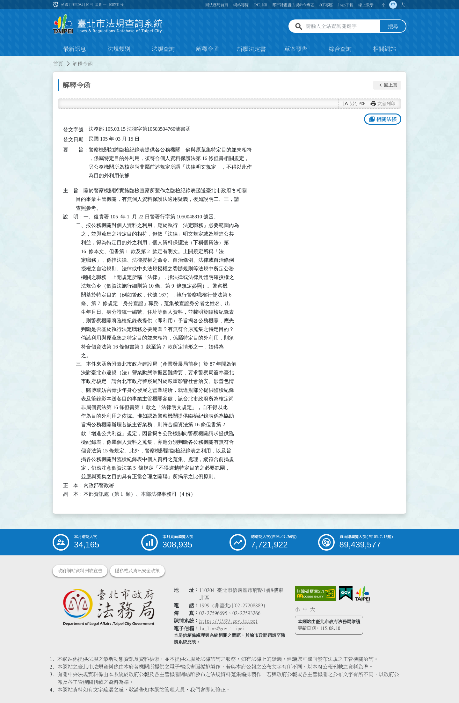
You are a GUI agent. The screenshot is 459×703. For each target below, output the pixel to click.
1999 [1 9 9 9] (204, 605)
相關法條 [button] (383, 119)
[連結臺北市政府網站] (362, 594)
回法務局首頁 (216, 5)
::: (4, 59)
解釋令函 (207, 49)
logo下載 (345, 5)
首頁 (58, 63)
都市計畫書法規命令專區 (293, 5)
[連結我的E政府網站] (346, 593)
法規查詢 (163, 49)
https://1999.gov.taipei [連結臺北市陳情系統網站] (228, 620)
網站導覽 (241, 5)
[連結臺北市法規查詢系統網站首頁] (108, 25)
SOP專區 (326, 5)
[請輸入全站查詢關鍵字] (341, 26)
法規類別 (118, 49)
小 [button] (383, 5)
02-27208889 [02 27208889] (249, 605)
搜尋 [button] (393, 26)
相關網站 (384, 49)
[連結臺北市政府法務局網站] (108, 606)
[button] (387, 85)
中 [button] (393, 5)
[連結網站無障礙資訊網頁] (315, 593)
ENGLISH (260, 5)
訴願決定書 (251, 49)
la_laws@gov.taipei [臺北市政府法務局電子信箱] (222, 628)
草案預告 (295, 49)
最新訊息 (74, 49)
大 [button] (402, 4)
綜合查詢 (340, 49)
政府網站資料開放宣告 (80, 570)
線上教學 (366, 5)
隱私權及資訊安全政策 (137, 570)
